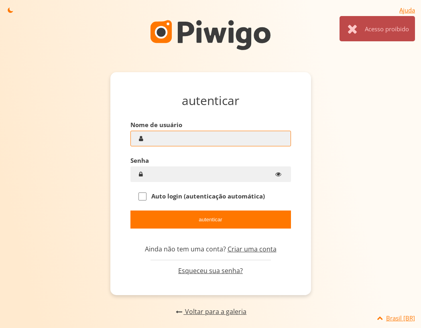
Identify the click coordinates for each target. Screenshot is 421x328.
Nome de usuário (156, 125)
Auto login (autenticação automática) (201, 196)
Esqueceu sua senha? (210, 270)
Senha (139, 160)
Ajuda (407, 10)
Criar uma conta (252, 249)
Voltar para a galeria (210, 311)
